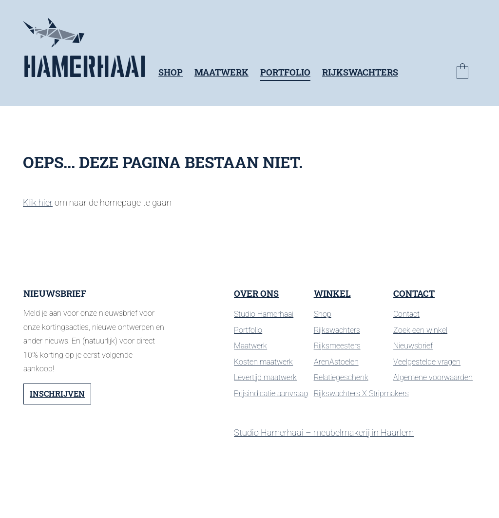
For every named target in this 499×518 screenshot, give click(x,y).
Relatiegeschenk (341, 377)
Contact (414, 293)
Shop (170, 72)
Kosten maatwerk (263, 361)
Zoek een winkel (420, 330)
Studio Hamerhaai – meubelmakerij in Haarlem (324, 432)
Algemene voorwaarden (433, 377)
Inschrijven (57, 393)
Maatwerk (221, 72)
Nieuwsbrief (413, 345)
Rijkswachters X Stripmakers (361, 393)
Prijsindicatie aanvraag (271, 393)
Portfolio (285, 72)
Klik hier (38, 202)
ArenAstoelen (336, 361)
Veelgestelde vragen (427, 361)
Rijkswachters (360, 72)
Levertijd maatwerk (265, 377)
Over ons (256, 293)
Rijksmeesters (337, 345)
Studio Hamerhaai (263, 314)
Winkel (332, 293)
